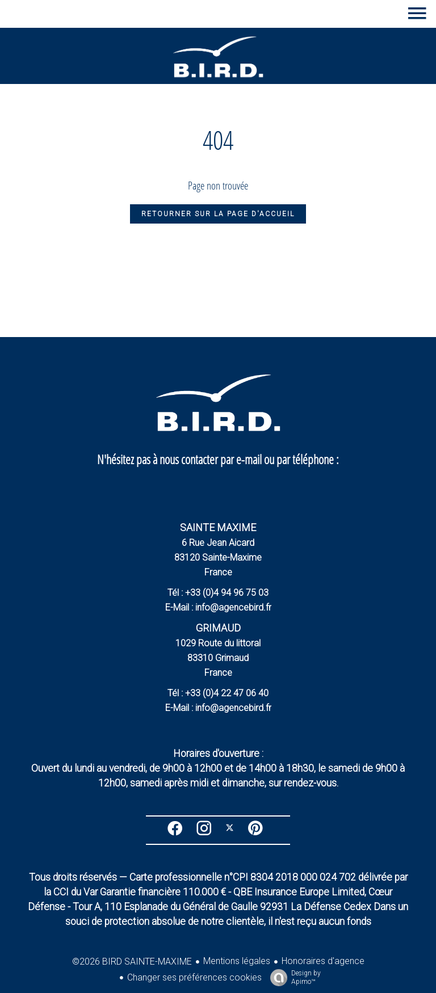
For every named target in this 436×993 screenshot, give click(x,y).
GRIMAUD (218, 628)
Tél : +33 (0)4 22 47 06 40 (218, 693)
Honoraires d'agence (323, 961)
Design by (293, 977)
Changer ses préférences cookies (194, 977)
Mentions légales (236, 961)
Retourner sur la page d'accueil (218, 214)
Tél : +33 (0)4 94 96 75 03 (218, 592)
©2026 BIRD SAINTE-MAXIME (132, 961)
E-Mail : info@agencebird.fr (218, 607)
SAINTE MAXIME (218, 527)
